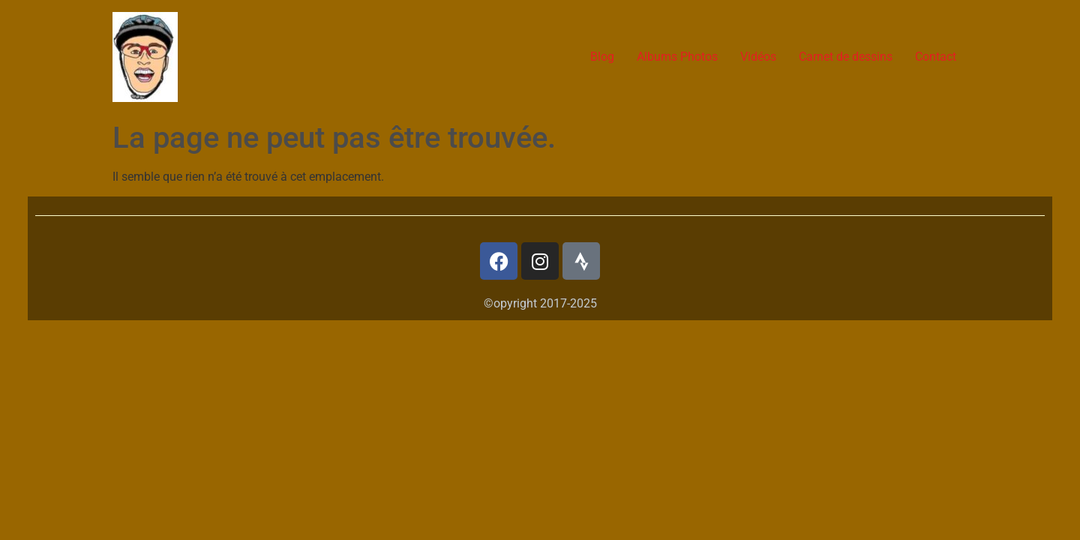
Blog (602, 57)
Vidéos (758, 57)
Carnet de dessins (845, 57)
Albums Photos (677, 57)
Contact (935, 57)
